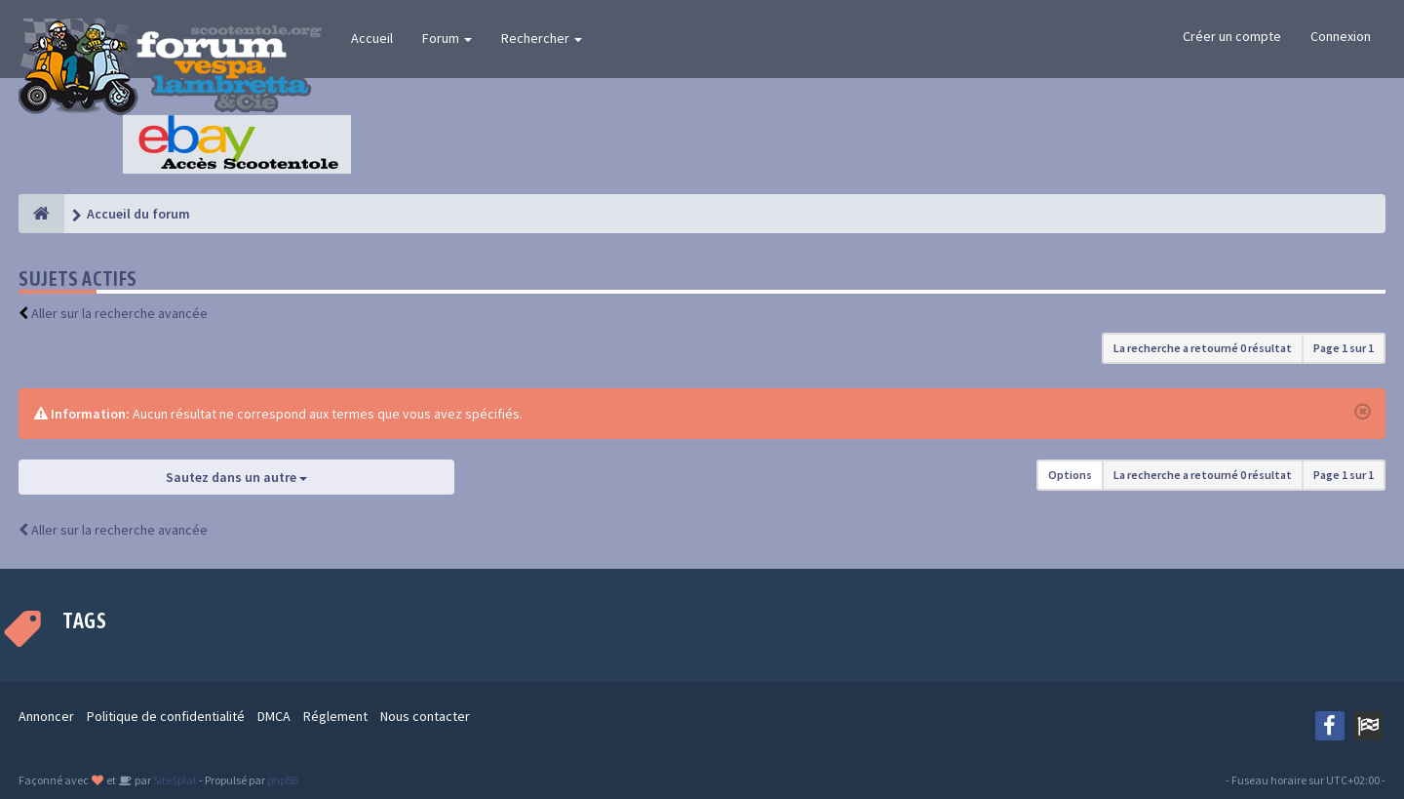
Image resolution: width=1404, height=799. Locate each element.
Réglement (335, 716)
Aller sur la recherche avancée (119, 313)
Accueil (372, 38)
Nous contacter (425, 716)
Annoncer (46, 716)
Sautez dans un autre (236, 477)
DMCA (274, 716)
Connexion (1340, 36)
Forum (447, 38)
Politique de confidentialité (166, 716)
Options (1070, 474)
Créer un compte (1232, 36)
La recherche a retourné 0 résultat (1202, 347)
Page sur (1343, 347)
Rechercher (541, 38)
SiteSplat (174, 780)
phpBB (282, 780)
